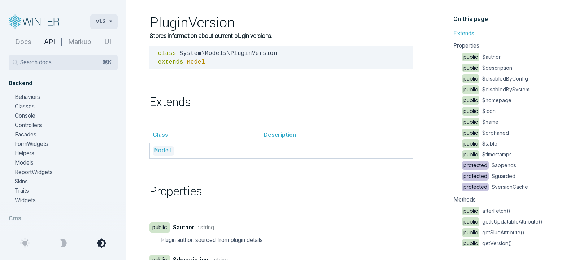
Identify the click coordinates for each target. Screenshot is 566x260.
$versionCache (495, 187)
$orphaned (485, 133)
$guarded (488, 176)
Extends (463, 33)
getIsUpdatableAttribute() (502, 221)
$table (479, 143)
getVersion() (487, 243)
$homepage (486, 100)
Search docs (66, 62)
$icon (479, 111)
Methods (464, 199)
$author (481, 57)
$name (480, 122)
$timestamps (487, 154)
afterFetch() (486, 211)
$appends (489, 165)
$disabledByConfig (495, 78)
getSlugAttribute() (493, 232)
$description (487, 68)
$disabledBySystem (496, 89)
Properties (466, 45)
